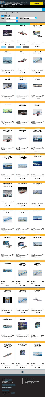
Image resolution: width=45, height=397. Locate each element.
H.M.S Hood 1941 (37, 156)
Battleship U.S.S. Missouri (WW (22, 78)
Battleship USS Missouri (37, 78)
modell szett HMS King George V (22, 345)
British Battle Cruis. (22, 131)
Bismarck (7, 25)
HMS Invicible (7, 237)
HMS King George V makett (22, 238)
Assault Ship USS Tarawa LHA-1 (37, 26)
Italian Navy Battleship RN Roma (37, 264)
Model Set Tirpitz (37, 318)
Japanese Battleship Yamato (7, 318)
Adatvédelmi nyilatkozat (7, 387)
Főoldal (2, 12)
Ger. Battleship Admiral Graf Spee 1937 (7, 157)
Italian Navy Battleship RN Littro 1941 (22, 264)
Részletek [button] (22, 4)
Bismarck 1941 (7, 104)
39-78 (5, 15)
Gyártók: (3, 18)
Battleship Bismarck (22, 52)
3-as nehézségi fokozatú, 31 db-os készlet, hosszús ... (6, 42)
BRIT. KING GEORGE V (37, 104)
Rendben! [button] (36, 3)
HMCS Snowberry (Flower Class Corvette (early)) (7, 185)
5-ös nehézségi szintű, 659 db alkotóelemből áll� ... (20, 70)
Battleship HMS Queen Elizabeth (37, 52)
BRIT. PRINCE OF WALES (7, 131)
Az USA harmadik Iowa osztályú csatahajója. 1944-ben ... (6, 365)
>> (8, 15)
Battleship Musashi (7, 78)
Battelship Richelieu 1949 (7, 52)
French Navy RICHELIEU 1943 (37, 131)
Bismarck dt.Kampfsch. (22, 104)
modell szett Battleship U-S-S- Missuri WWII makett (7, 346)
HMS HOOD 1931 (37, 211)
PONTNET (13, 392)
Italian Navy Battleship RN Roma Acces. (7, 292)
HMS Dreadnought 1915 (37, 184)
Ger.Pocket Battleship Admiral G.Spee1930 (22, 157)
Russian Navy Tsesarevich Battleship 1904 (38, 345)
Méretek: (21, 18)
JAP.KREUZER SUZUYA (37, 291)
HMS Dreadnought (22, 183)
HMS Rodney (7, 263)
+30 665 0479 (6, 381)
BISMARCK (22, 25)
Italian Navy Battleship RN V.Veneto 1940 (22, 292)
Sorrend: (3, 21)
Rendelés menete (5, 390)
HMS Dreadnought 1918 (7, 211)
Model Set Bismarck (22, 318)
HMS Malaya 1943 (37, 237)
